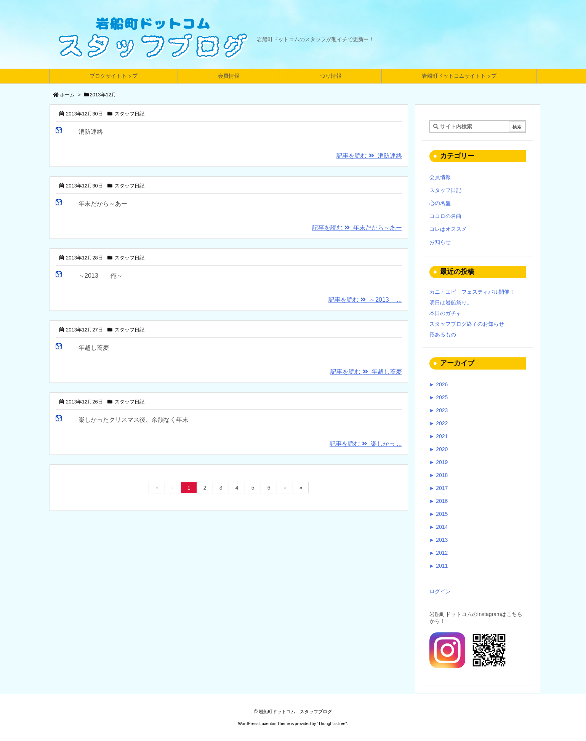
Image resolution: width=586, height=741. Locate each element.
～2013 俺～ (100, 275)
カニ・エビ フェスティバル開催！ (472, 292)
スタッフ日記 (129, 114)
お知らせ (440, 242)
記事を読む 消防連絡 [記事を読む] (369, 155)
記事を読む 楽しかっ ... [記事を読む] (366, 443)
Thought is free (331, 723)
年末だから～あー (102, 203)
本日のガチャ (445, 313)
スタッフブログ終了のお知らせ (466, 324)
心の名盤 (440, 203)
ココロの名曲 (445, 216)
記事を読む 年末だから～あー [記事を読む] (357, 227)
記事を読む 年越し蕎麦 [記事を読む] (366, 371)
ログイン (440, 591)
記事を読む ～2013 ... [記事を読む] (365, 299)
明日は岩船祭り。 (450, 302)
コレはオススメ (448, 229)
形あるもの (442, 334)
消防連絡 (90, 131)
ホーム (67, 95)
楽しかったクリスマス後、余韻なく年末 (133, 419)
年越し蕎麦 (93, 347)
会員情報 (440, 177)
